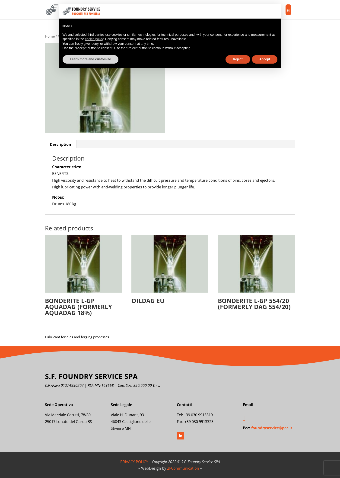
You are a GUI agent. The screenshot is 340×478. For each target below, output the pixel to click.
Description (60, 144)
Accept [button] (264, 59)
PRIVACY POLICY (134, 461)
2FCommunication (183, 468)
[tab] (60, 144)
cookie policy (94, 39)
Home (50, 36)
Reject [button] (238, 59)
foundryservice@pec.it (271, 427)
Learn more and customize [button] (90, 59)
